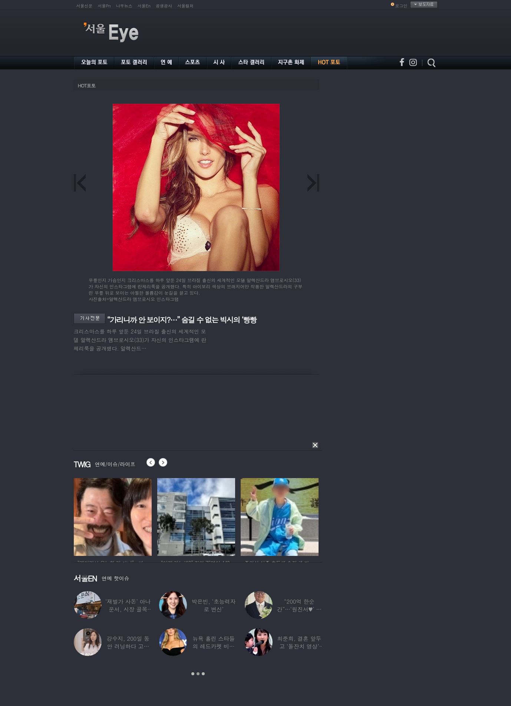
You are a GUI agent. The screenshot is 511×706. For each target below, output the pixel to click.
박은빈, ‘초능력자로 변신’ (214, 605)
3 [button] (203, 673)
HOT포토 (87, 85)
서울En (144, 6)
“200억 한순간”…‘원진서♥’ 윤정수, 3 (299, 609)
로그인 (401, 6)
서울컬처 (185, 6)
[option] (113, 516)
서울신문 (84, 6)
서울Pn (104, 6)
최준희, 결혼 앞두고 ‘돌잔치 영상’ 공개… (299, 646)
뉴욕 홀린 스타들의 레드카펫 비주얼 (213, 646)
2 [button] (198, 673)
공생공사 (164, 6)
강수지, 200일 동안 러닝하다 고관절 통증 (128, 646)
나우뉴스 (124, 6)
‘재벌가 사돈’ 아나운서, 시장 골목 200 (128, 609)
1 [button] (192, 673)
